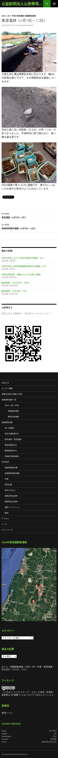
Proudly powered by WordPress (14, 754)
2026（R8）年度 (12, 405)
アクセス (5, 518)
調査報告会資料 (11, 501)
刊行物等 (5, 462)
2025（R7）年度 (9, 16)
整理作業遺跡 (13, 416)
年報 (6, 479)
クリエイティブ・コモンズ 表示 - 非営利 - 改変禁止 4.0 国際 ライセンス (28, 693)
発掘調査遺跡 (13, 411)
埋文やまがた (10, 490)
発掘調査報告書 (11, 467)
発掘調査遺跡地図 (12, 473)
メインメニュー (54, 3)
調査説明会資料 (11, 496)
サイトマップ (7, 530)
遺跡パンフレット (12, 507)
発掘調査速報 (30, 16)
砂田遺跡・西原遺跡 (13, 439)
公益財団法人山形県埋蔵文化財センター (22, 3)
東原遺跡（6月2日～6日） (29, 215)
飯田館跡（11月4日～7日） (15, 291)
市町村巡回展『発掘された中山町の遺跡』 (22, 274)
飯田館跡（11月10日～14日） (16, 282)
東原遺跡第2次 (11, 445)
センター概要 (7, 388)
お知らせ (5, 383)
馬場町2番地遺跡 (12, 456)
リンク (4, 524)
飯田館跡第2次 (11, 450)
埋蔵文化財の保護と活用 (12, 394)
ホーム (5, 666)
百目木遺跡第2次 (12, 433)
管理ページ (7, 713)
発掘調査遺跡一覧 (9, 399)
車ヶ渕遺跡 (9, 428)
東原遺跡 (20, 16)
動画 (6, 513)
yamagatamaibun (24, 25)
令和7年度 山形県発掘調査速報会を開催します (24, 266)
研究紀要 (8, 484)
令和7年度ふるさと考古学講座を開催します (23, 258)
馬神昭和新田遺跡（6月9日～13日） (29, 226)
